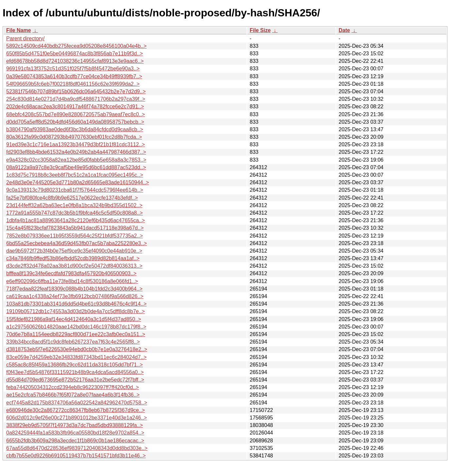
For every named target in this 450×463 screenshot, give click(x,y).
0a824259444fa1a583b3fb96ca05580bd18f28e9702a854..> (75, 433)
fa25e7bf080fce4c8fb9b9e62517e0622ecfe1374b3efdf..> (72, 198)
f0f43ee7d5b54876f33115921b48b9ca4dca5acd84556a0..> (75, 372)
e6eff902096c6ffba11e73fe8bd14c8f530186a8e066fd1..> (72, 281)
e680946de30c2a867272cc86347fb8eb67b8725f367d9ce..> (75, 410)
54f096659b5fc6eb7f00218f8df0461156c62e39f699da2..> (73, 84)
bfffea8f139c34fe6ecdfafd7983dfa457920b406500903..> (71, 273)
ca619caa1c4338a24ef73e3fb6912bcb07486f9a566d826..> (75, 296)
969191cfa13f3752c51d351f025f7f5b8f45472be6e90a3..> (73, 68)
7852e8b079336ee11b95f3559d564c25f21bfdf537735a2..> (74, 236)
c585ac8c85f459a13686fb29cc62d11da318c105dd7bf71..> (74, 364)
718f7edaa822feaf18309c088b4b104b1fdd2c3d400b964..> (74, 289)
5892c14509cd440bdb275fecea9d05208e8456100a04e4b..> (76, 46)
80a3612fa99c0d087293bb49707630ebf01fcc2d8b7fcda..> (74, 137)
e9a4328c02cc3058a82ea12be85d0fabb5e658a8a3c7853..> (76, 160)
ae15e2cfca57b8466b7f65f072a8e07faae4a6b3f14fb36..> (73, 395)
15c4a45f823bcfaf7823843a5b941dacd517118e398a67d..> (75, 228)
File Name (18, 30)
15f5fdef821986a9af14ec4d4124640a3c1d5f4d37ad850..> (73, 319)
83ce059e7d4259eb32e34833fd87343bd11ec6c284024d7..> (76, 357)
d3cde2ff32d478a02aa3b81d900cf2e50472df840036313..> (74, 266)
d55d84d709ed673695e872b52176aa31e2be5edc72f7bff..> (75, 380)
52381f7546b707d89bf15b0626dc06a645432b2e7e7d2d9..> (76, 91)
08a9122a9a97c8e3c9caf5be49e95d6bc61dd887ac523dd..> (76, 167)
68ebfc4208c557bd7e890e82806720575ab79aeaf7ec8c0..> (75, 114)
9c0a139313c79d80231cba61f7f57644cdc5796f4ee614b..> (74, 190)
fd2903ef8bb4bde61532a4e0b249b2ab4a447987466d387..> (76, 152)
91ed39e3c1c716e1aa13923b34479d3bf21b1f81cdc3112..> (75, 144)
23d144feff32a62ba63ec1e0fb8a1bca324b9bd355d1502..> (74, 205)
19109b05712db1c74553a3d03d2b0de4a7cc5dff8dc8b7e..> (75, 311)
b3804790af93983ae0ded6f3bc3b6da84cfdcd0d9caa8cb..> (74, 129)
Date (344, 30)
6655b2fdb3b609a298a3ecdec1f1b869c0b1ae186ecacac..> (75, 440)
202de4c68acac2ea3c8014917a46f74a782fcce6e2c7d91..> (75, 106)
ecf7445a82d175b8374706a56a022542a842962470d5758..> (76, 402)
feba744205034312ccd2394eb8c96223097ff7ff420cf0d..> (72, 387)
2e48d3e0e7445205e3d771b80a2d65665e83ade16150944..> (77, 182)
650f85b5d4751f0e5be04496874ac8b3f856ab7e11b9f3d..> (74, 53)
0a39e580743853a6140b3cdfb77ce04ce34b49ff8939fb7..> (74, 76)
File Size (260, 30)
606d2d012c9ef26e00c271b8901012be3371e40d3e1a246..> (76, 417)
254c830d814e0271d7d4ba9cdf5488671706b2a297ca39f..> (75, 99)
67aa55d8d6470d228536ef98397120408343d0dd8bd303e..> (76, 448)
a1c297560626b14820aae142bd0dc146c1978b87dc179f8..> (76, 326)
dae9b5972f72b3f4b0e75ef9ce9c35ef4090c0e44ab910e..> (74, 251)
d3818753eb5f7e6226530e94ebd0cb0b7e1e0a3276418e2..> (76, 349)
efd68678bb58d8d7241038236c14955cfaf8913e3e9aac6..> (75, 61)
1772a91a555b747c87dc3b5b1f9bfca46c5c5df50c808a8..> (74, 213)
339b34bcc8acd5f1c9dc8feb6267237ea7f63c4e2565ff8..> (73, 342)
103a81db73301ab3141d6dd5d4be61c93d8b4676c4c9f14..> (76, 304)
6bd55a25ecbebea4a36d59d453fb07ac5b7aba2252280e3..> (76, 243)
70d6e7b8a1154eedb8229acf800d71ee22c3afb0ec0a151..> (75, 334)
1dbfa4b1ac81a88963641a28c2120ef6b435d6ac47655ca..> (75, 220)
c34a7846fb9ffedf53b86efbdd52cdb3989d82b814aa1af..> (73, 258)
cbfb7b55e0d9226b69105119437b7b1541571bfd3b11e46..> (76, 455)
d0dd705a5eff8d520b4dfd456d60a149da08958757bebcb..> (75, 122)
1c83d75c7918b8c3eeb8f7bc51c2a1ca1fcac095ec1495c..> (74, 175)
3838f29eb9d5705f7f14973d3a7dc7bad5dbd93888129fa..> (74, 425)
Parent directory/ (25, 38)
